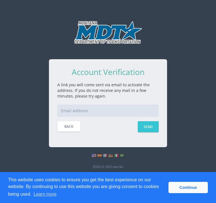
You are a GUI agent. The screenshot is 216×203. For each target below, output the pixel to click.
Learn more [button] (45, 194)
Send (148, 126)
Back (68, 126)
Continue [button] (188, 187)
